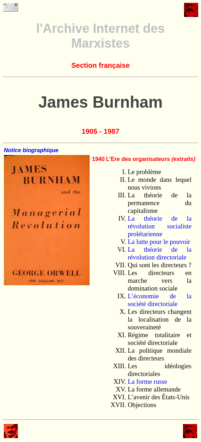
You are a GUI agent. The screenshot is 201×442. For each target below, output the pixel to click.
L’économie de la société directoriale (159, 299)
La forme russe (147, 381)
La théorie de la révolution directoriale (159, 253)
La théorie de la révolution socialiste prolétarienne (159, 226)
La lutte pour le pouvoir (159, 241)
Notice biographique (31, 150)
